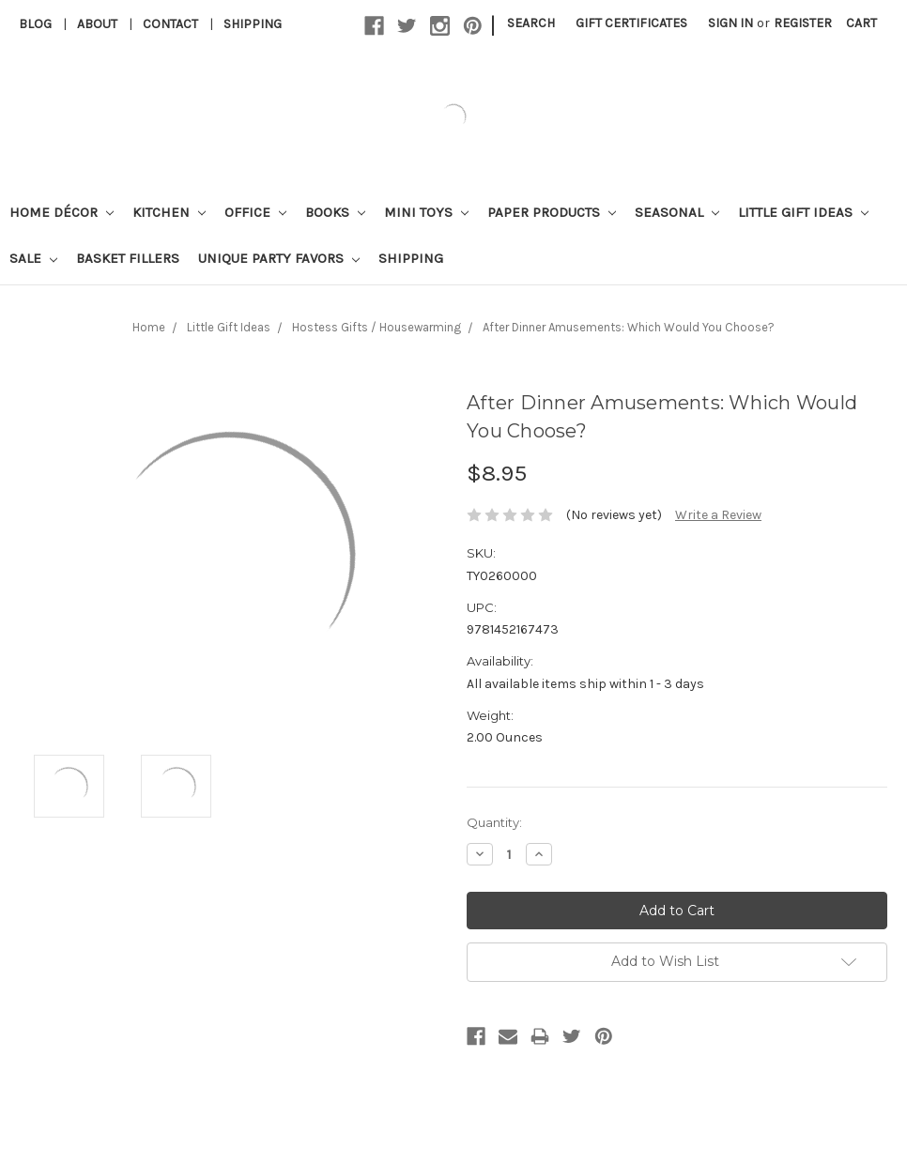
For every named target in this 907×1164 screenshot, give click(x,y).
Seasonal (677, 212)
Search (531, 23)
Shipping (252, 24)
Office (255, 212)
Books (335, 212)
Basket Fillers (127, 258)
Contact (170, 24)
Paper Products (551, 212)
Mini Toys (426, 212)
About (97, 24)
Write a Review (718, 515)
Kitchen (169, 212)
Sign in (730, 23)
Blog (35, 24)
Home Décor (61, 212)
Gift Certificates (631, 23)
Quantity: (494, 822)
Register (803, 23)
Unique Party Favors (279, 258)
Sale (33, 258)
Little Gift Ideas (803, 212)
